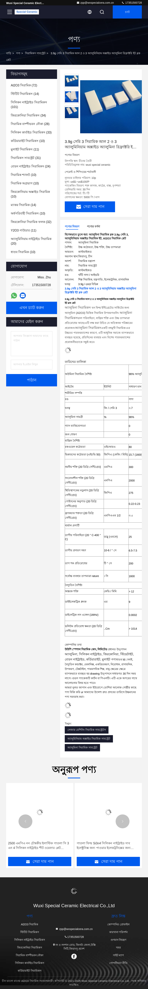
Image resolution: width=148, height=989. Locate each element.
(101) (29, 105)
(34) (28, 115)
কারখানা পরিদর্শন (118, 932)
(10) (28, 141)
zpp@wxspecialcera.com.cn (95, 2)
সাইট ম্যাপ (118, 955)
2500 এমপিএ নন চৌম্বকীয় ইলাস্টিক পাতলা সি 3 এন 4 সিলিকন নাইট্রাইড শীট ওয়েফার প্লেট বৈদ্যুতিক (38, 846)
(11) (25, 149)
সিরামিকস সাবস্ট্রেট (35, 53)
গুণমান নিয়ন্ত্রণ (118, 939)
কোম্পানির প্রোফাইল (118, 924)
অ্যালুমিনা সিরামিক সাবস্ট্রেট (82, 747)
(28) (30, 124)
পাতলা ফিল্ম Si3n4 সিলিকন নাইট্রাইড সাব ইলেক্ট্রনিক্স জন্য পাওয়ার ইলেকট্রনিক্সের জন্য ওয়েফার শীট (104, 846)
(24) (30, 166)
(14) (25, 93)
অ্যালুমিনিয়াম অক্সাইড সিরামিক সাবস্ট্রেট (88, 738)
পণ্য (18, 53)
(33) (31, 132)
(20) (31, 241)
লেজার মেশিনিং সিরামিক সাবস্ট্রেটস (86, 729)
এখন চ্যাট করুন (31, 308)
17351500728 (131, 2)
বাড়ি (8, 53)
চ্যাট (127, 12)
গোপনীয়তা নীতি (118, 963)
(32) (31, 222)
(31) (26, 158)
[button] (25, 821)
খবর (118, 947)
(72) (24, 85)
